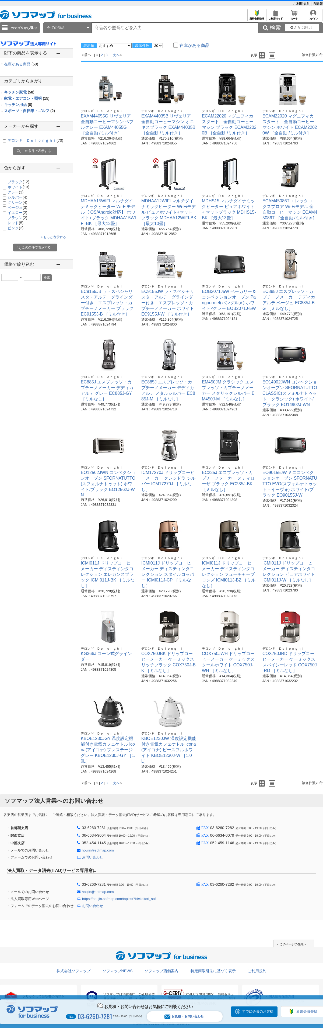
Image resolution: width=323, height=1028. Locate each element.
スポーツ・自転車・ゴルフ (29, 111)
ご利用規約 (302, 4)
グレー (15, 192)
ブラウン (17, 218)
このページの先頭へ (293, 944)
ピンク (15, 228)
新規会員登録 (256, 17)
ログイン (313, 17)
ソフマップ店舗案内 (161, 971)
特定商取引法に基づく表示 (213, 971)
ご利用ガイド (275, 17)
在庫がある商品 (21, 64)
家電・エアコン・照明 (27, 98)
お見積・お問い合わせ (184, 1017)
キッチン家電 (19, 92)
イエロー (17, 212)
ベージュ (17, 207)
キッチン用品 (18, 104)
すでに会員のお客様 (257, 1011)
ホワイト (18, 187)
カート (294, 17)
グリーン (17, 202)
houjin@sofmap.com (98, 850)
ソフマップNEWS (118, 971)
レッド (15, 223)
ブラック (18, 182)
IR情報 (318, 4)
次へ (116, 55)
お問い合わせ (92, 857)
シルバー (17, 197)
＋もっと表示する (53, 237)
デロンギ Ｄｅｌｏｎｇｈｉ (35, 140)
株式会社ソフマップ (73, 971)
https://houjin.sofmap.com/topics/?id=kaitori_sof (119, 899)
